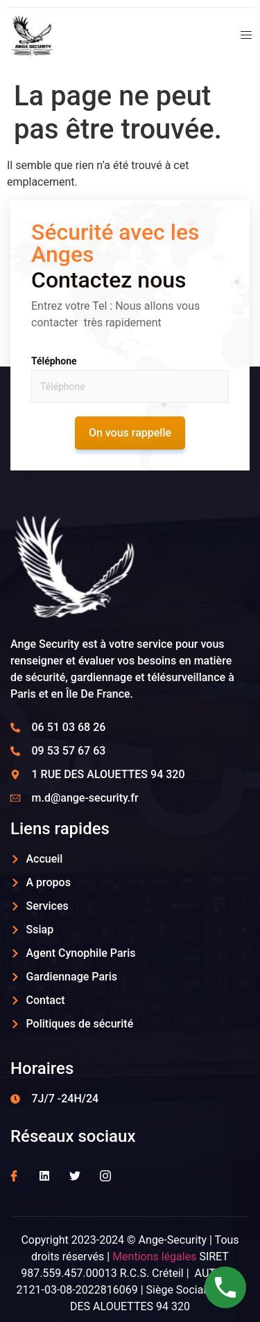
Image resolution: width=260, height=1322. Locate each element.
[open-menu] (241, 37)
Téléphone (54, 361)
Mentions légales (154, 1256)
